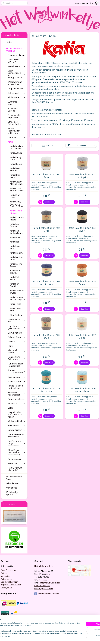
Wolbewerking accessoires (15, 83)
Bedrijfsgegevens (8, 570)
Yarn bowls (16, 425)
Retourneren (6, 579)
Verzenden (5, 576)
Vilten (16, 407)
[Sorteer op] (81, 145)
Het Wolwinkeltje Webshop (15, 49)
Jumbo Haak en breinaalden (15, 387)
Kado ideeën (16, 66)
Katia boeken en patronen (16, 147)
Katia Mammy (16, 252)
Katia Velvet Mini (15, 309)
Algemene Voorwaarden (11, 584)
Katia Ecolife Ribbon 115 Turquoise (46, 390)
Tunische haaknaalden (16, 393)
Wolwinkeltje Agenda (12, 493)
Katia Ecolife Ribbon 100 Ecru (46, 176)
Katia (16, 141)
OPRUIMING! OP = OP (16, 60)
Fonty (16, 346)
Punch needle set (16, 399)
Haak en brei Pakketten (16, 358)
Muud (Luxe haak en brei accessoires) (16, 452)
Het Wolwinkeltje (43, 566)
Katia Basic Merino (15, 169)
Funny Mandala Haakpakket (16, 364)
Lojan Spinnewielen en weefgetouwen (16, 74)
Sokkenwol (16, 93)
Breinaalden (16, 377)
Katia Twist (15, 303)
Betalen (4, 573)
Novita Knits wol (16, 320)
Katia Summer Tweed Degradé (17, 298)
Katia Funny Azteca (15, 158)
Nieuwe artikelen (16, 55)
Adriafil (16, 341)
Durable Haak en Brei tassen (16, 435)
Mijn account (82, 3)
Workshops (15, 487)
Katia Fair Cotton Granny (17, 232)
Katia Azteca (16, 152)
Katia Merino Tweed (16, 265)
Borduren (16, 403)
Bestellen (49, 202)
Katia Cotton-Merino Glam (16, 182)
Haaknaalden (16, 381)
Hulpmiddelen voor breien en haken (15, 414)
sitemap (60, 636)
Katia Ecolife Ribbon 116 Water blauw (82, 390)
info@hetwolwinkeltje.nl (50, 583)
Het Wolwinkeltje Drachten (46, 593)
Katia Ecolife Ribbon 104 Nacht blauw (46, 283)
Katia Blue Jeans (15, 176)
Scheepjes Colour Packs (16, 123)
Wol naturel (16, 97)
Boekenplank (16, 459)
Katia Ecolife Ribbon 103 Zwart (82, 229)
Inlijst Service (12, 483)
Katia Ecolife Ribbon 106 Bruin (46, 336)
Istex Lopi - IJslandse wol (16, 327)
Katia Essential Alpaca (17, 218)
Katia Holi (14, 241)
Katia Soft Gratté (14, 285)
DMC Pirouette (15, 332)
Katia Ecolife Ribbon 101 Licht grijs (82, 176)
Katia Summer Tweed (17, 291)
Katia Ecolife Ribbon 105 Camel (82, 283)
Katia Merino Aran (16, 258)
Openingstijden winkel (43, 588)
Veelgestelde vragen (9, 582)
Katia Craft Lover (15, 196)
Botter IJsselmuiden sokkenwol (16, 130)
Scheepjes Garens (16, 109)
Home (9, 41)
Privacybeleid (6, 587)
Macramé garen (16, 351)
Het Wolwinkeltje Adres (14, 477)
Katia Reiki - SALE (15, 278)
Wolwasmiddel (16, 421)
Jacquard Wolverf (16, 88)
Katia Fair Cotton (14, 225)
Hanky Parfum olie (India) (16, 469)
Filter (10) (47, 145)
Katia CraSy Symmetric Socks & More (16, 204)
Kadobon (16, 463)
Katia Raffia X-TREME (16, 271)
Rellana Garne (16, 337)
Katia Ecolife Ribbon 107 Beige (82, 336)
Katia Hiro (15, 237)
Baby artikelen (16, 430)
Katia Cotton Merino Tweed (17, 189)
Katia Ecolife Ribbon (16, 211)
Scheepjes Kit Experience (14, 116)
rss (65, 636)
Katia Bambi (16, 164)
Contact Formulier (42, 585)
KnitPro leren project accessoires (16, 443)
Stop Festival (16, 315)
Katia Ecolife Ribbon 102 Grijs (46, 229)
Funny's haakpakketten (16, 371)
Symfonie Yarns (16, 103)
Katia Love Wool (15, 247)
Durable (16, 137)
